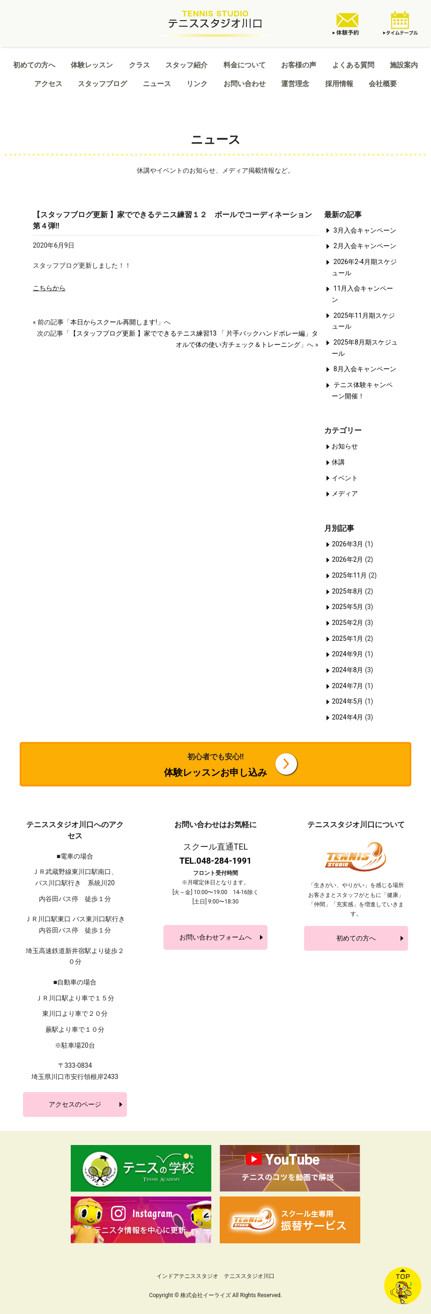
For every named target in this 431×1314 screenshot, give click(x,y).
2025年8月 (347, 591)
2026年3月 (347, 544)
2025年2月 (347, 622)
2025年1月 (347, 638)
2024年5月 (347, 701)
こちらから (49, 288)
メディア (345, 493)
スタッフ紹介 (186, 65)
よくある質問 (353, 65)
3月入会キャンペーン (365, 230)
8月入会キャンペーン (365, 369)
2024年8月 (347, 670)
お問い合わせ (244, 84)
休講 (338, 462)
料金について (244, 65)
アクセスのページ (75, 1104)
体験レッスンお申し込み (215, 765)
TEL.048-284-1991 (215, 861)
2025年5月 (347, 606)
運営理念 (295, 84)
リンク (197, 84)
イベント (345, 478)
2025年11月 (349, 575)
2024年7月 (347, 686)
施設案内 (404, 65)
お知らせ (345, 446)
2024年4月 (347, 717)
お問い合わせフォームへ (215, 937)
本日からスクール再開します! (113, 322)
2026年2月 (347, 559)
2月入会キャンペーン (365, 246)
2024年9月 (347, 654)
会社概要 (383, 84)
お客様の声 (298, 65)
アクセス (48, 84)
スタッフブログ (102, 84)
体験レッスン (92, 65)
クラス (139, 65)
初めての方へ (34, 65)
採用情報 (339, 84)
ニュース (157, 84)
